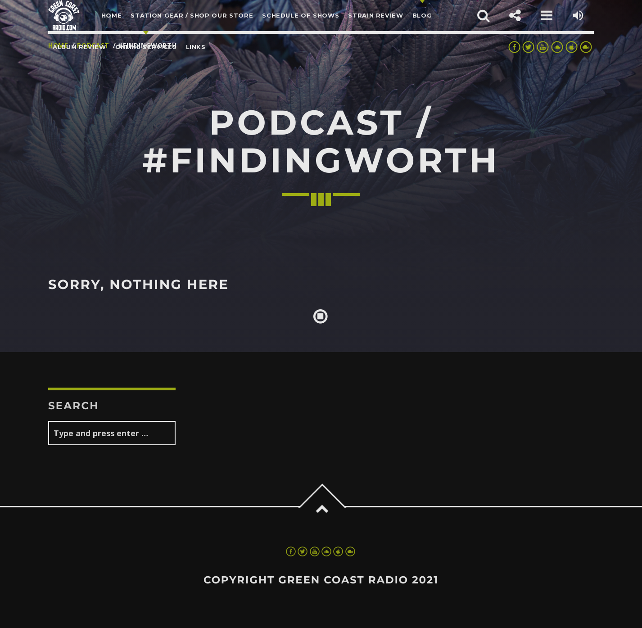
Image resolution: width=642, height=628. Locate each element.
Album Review (79, 46)
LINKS (196, 46)
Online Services (146, 46)
